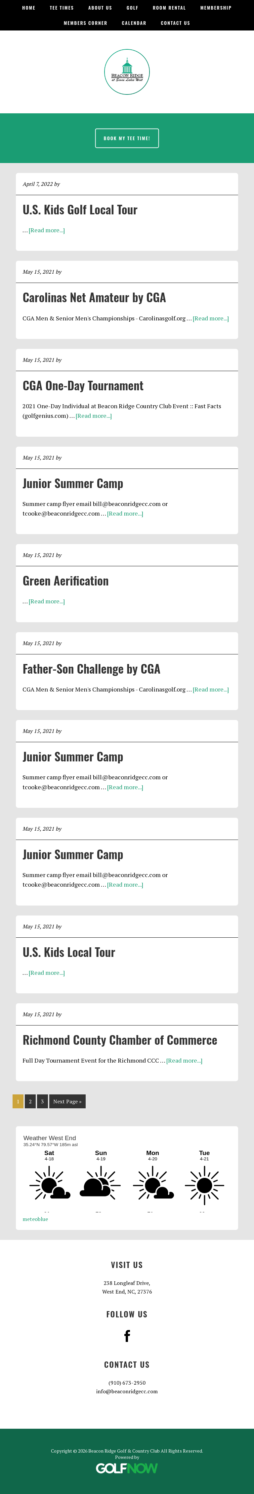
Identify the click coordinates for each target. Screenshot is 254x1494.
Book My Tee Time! (127, 138)
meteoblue (35, 1219)
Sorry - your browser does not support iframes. (126, 1172)
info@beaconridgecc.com (127, 1391)
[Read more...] (47, 230)
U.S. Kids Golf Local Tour (79, 209)
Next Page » (67, 1102)
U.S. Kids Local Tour (68, 951)
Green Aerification (65, 580)
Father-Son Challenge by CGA (91, 668)
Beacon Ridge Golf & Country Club (127, 72)
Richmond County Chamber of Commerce (119, 1039)
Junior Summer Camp (72, 482)
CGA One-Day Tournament (83, 385)
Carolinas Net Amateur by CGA (94, 296)
